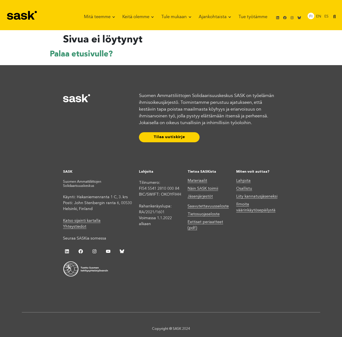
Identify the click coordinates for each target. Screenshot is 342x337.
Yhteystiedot (74, 227)
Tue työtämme (252, 17)
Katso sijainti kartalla (82, 221)
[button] (334, 17)
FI (311, 16)
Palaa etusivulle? (81, 54)
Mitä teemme (98, 17)
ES (326, 16)
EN (318, 16)
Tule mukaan (174, 17)
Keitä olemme (136, 17)
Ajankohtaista (213, 17)
